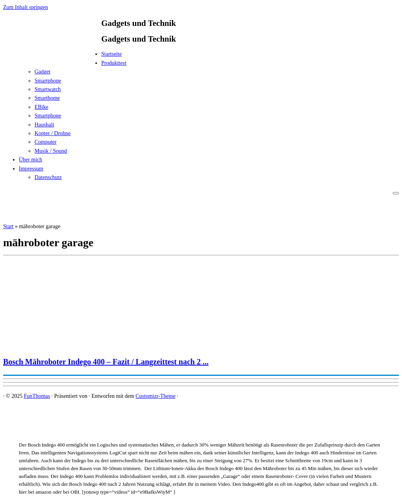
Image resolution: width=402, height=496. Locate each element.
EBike (41, 107)
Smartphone (48, 81)
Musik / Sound (51, 151)
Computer (46, 142)
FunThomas (37, 396)
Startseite (111, 54)
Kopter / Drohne (53, 133)
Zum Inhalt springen (25, 7)
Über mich (30, 160)
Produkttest (113, 63)
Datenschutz (48, 177)
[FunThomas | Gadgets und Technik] (52, 56)
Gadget (42, 72)
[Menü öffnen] (396, 193)
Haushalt (44, 125)
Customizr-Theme (155, 396)
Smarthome (47, 98)
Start (8, 226)
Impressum (31, 169)
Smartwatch (48, 89)
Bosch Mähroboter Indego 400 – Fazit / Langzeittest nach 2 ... (105, 361)
